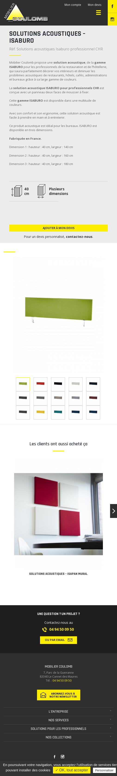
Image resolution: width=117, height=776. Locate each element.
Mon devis (94, 5)
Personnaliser (104, 770)
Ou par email (58, 639)
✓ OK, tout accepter (71, 770)
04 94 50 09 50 (61, 629)
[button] (113, 511)
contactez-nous (79, 236)
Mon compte (73, 5)
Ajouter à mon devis (58, 228)
